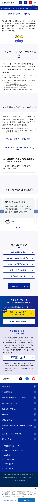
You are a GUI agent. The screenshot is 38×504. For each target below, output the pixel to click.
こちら (28, 368)
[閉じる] (36, 491)
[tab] (16, 227)
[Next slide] (36, 211)
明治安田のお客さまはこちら (13, 450)
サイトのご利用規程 (19, 481)
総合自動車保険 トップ (11, 446)
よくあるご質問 (9, 459)
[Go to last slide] (2, 211)
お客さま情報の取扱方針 (10, 477)
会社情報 (7, 455)
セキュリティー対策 (25, 477)
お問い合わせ (8, 464)
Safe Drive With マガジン (12, 434)
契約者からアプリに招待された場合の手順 (18, 148)
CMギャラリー (7, 439)
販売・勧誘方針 (26, 474)
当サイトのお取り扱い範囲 (11, 474)
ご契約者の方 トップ (18, 286)
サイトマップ (8, 468)
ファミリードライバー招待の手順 (18, 139)
